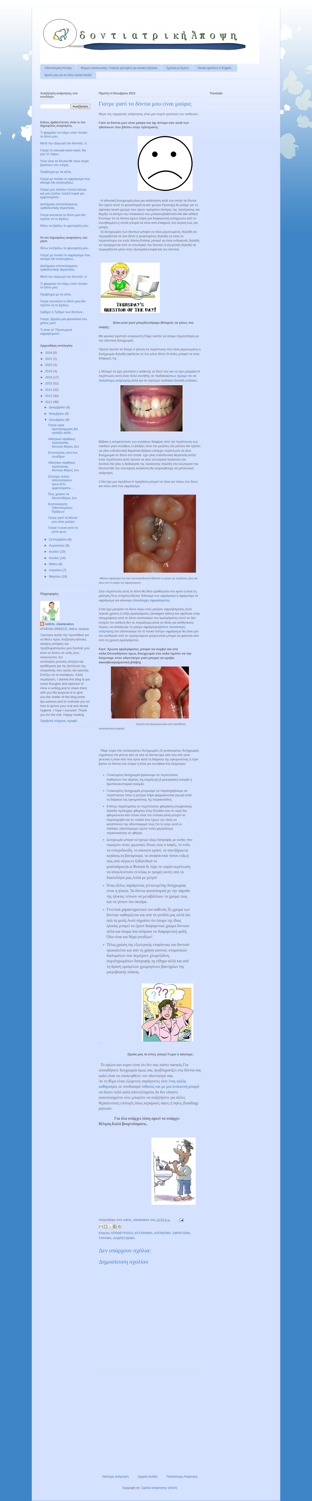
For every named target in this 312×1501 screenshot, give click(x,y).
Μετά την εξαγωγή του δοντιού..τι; (63, 143)
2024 (49, 352)
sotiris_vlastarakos (59, 624)
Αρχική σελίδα (147, 1476)
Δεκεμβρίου (57, 407)
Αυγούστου (57, 545)
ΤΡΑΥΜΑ (105, 1238)
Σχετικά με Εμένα (177, 68)
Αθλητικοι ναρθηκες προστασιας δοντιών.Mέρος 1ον (63, 466)
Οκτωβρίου (57, 420)
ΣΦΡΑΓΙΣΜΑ (181, 1233)
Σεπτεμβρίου (58, 539)
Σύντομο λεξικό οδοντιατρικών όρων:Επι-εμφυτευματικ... (60, 482)
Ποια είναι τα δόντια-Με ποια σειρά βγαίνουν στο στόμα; (64, 163)
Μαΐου (53, 564)
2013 (49, 396)
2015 (49, 383)
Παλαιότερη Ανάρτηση (182, 1476)
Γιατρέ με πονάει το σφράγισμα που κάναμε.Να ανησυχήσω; (65, 181)
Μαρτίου (55, 576)
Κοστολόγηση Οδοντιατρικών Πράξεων (60, 507)
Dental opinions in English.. (215, 68)
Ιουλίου (54, 551)
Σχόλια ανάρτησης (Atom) (159, 1488)
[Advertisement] (150, 1423)
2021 (49, 359)
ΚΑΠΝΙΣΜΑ (162, 1233)
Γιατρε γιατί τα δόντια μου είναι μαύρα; (62, 519)
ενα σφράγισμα (165, 596)
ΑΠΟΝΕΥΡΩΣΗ (122, 1233)
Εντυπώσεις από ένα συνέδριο (62, 454)
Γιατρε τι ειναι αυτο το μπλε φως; (63, 529)
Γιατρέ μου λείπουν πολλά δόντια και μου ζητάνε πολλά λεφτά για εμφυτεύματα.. (63, 193)
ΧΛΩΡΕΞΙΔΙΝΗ (124, 1238)
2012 (49, 402)
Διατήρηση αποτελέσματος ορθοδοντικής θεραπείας (59, 206)
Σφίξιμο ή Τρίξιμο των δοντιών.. (62, 312)
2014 (49, 390)
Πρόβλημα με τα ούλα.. (56, 172)
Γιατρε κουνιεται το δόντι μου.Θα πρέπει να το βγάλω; (62, 217)
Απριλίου (55, 570)
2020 (49, 365)
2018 (49, 371)
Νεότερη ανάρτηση (115, 1476)
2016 (49, 377)
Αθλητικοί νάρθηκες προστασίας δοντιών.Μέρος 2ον (63, 442)
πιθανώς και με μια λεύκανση (165, 1086)
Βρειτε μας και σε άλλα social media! (68, 75)
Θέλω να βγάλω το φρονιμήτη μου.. (65, 225)
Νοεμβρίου (57, 413)
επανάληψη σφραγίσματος (151, 600)
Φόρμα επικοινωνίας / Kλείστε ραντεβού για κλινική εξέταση (119, 68)
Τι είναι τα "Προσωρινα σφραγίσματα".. (56, 331)
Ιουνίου (54, 558)
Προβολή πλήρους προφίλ (58, 721)
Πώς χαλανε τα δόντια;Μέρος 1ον (62, 496)
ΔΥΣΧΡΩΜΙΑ (143, 1233)
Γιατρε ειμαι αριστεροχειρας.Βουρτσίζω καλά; (63, 428)
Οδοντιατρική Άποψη (58, 68)
